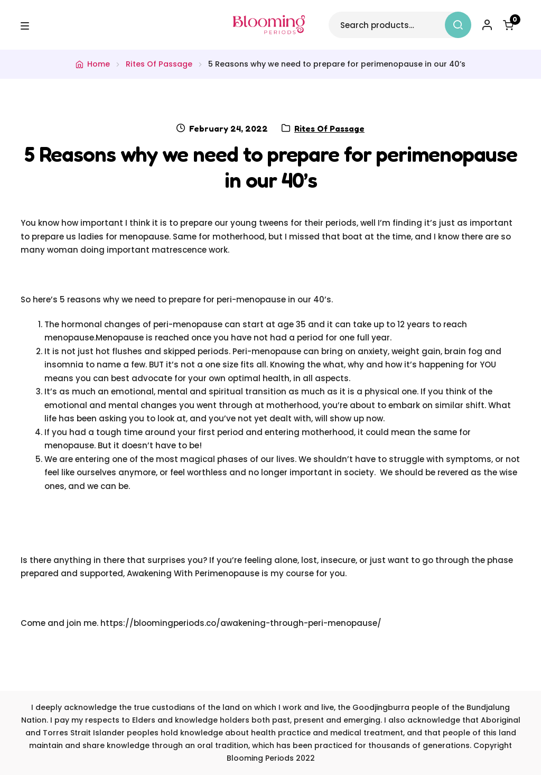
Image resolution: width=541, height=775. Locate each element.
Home (98, 64)
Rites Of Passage (159, 64)
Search (458, 25)
